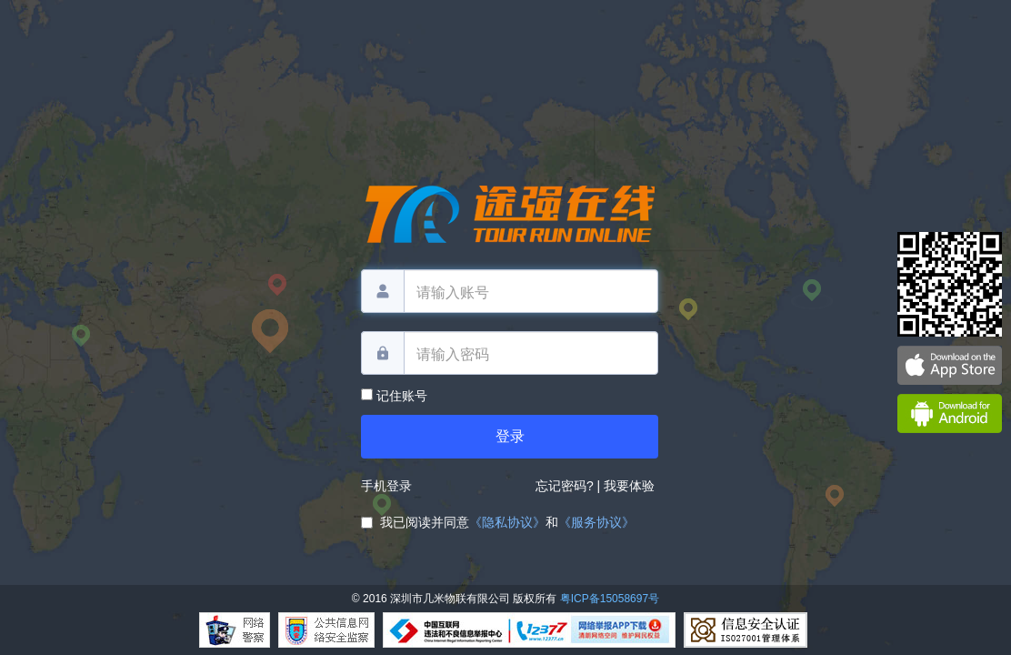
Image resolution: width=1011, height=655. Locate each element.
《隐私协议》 (507, 522)
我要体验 (631, 486)
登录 (510, 436)
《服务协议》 (596, 522)
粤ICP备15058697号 (609, 598)
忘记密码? (565, 486)
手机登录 (386, 486)
